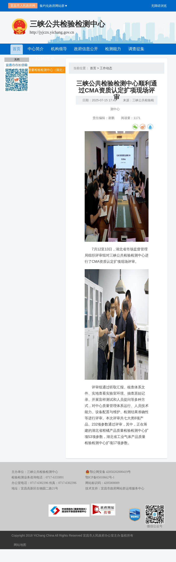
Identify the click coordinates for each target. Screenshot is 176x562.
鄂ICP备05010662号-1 (99, 491)
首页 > (94, 68)
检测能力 (111, 49)
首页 (17, 49)
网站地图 (20, 557)
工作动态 (106, 68)
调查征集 (134, 49)
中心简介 (35, 49)
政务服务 (156, 49)
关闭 (17, 59)
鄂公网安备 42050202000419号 (108, 485)
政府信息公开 (84, 49)
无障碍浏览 (159, 6)
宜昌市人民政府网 (22, 5)
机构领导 (58, 49)
